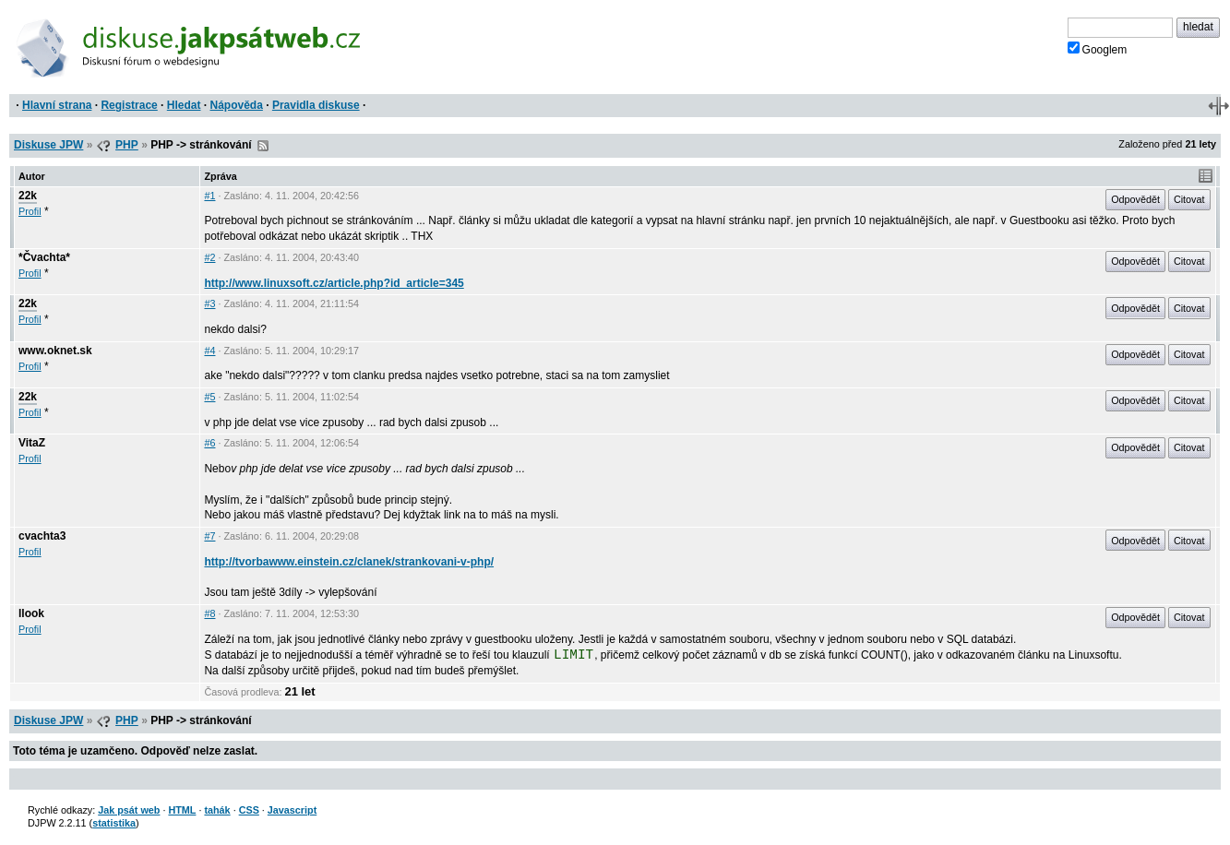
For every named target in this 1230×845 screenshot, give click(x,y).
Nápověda (236, 105)
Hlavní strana (56, 105)
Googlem (1098, 49)
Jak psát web (129, 809)
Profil (30, 211)
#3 (209, 303)
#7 (209, 536)
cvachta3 (42, 536)
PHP (126, 144)
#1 (209, 195)
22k (27, 195)
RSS (263, 145)
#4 (209, 350)
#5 (209, 396)
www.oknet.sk (55, 350)
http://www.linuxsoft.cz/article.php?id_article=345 (333, 283)
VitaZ (31, 442)
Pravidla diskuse (316, 105)
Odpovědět (1135, 199)
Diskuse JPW (48, 144)
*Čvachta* (44, 257)
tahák (217, 809)
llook (31, 613)
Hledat (184, 105)
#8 (209, 613)
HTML (182, 809)
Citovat (1189, 199)
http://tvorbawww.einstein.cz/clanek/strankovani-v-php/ (349, 561)
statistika (114, 822)
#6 (209, 442)
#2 (209, 257)
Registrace (129, 105)
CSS (249, 809)
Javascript (292, 809)
